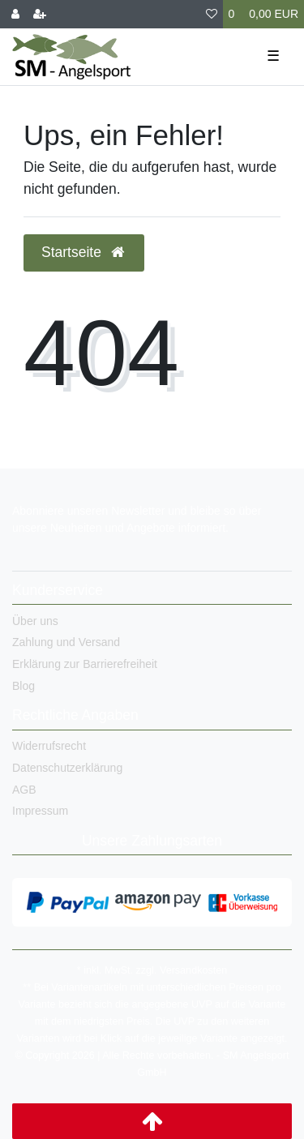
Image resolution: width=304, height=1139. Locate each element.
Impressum (40, 810)
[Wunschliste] (211, 14)
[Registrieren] (40, 14)
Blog (23, 685)
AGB (24, 789)
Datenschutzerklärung (67, 767)
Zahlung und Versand (66, 642)
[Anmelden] (15, 14)
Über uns (35, 620)
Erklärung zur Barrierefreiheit (84, 663)
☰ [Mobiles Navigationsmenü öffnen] (273, 56)
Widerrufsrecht (49, 745)
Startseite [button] (83, 252)
